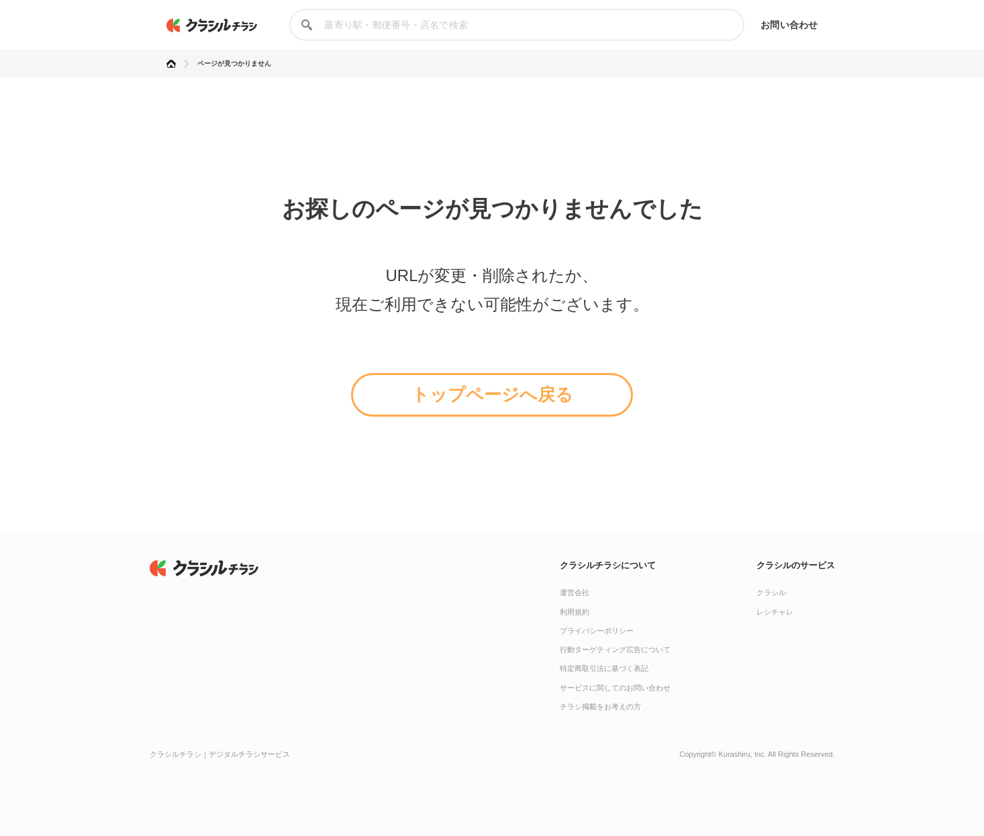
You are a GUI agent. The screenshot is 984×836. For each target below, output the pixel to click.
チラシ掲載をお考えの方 (600, 706)
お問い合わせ (789, 24)
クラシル (771, 592)
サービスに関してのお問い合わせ (615, 688)
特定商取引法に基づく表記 (604, 668)
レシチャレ (774, 612)
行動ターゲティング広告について (615, 649)
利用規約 (574, 612)
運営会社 (574, 592)
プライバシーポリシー (597, 631)
